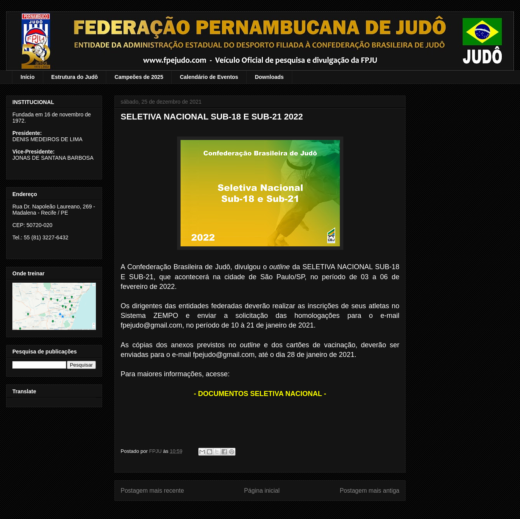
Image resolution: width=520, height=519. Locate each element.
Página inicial (262, 490)
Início (27, 77)
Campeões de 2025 (138, 77)
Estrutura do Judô (74, 77)
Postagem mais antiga (369, 490)
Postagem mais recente (152, 490)
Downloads (269, 77)
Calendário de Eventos (209, 77)
